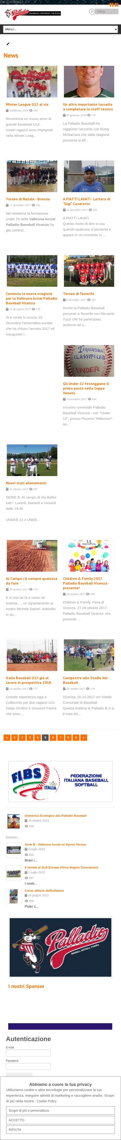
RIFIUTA (15, 1130)
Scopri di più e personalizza (29, 1110)
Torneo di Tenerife (78, 293)
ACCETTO (16, 1120)
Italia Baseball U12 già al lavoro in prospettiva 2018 (28, 680)
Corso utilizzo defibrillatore (44, 890)
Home (17, 44)
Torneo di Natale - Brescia (28, 199)
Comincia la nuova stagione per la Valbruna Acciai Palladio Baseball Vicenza (31, 298)
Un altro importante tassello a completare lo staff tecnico (88, 106)
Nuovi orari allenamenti (26, 483)
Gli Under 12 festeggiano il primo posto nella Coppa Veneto (86, 388)
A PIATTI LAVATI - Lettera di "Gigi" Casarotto (86, 201)
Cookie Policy (47, 1101)
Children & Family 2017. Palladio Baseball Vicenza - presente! (86, 583)
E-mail (10, 1047)
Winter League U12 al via (27, 104)
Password (12, 1060)
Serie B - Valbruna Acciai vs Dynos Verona (55, 844)
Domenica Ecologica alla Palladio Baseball (55, 815)
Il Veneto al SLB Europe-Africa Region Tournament (61, 867)
